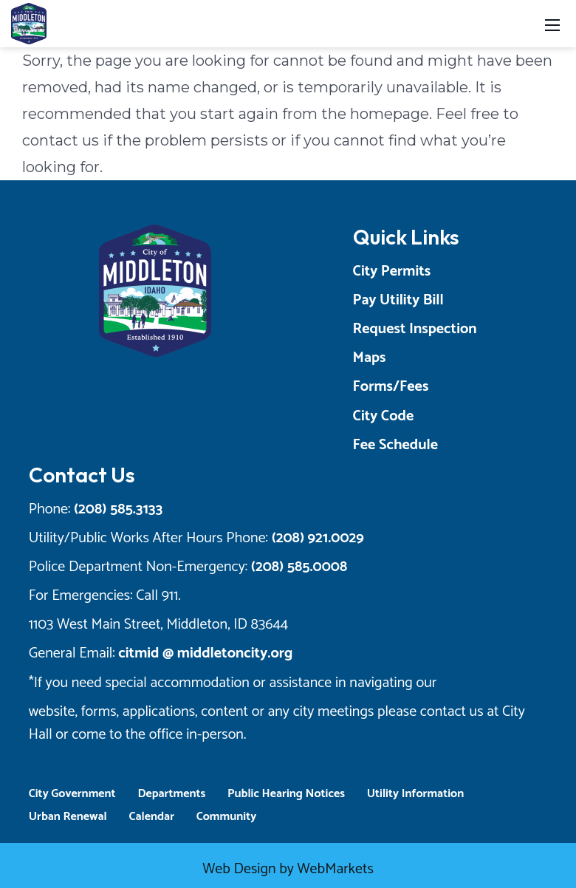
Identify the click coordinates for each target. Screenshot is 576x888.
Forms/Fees (394, 387)
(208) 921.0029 (311, 538)
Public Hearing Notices (279, 794)
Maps (372, 358)
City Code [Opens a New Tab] (386, 416)
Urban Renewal (61, 817)
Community (220, 817)
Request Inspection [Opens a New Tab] (418, 329)
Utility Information (409, 794)
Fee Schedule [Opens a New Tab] (398, 445)
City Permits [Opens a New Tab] (395, 271)
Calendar (145, 817)
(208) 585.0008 (292, 567)
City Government (65, 794)
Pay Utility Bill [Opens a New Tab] (401, 300)
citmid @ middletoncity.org (199, 653)
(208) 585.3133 (111, 509)
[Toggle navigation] (552, 24)
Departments (165, 794)
